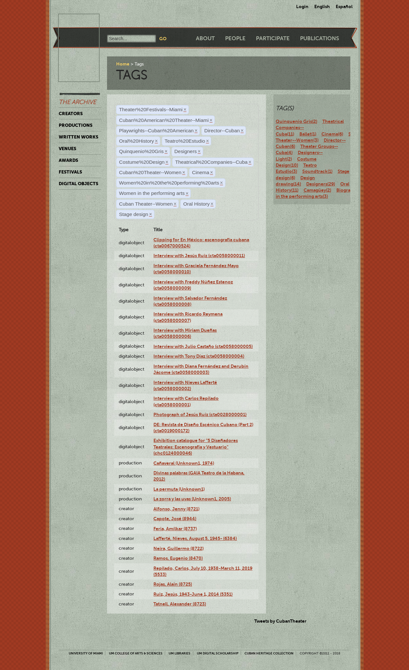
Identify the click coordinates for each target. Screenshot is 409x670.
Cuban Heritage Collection (269, 653)
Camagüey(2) (317, 190)
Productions (75, 125)
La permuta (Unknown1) (179, 489)
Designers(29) (320, 183)
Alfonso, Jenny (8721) (176, 508)
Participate (273, 38)
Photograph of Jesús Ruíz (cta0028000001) (200, 414)
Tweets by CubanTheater (280, 621)
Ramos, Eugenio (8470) (178, 558)
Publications (319, 38)
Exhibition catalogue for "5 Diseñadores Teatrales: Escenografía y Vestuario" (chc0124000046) (195, 447)
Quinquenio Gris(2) (296, 121)
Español (344, 6)
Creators (71, 113)
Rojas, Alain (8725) (172, 584)
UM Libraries (179, 653)
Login (302, 6)
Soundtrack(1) (317, 171)
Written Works (78, 136)
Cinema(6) (332, 134)
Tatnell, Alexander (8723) (179, 603)
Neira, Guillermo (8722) (178, 548)
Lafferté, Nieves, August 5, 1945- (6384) (195, 538)
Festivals (70, 171)
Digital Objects (78, 183)
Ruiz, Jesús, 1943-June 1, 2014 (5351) (193, 594)
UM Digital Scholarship (217, 653)
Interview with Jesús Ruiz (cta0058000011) (199, 255)
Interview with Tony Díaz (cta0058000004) (198, 356)
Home (122, 63)
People (235, 38)
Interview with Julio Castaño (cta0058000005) (203, 346)
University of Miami (86, 653)
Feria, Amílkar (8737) (175, 528)
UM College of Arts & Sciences (135, 653)
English (322, 6)
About (205, 38)
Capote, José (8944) (174, 518)
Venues (67, 148)
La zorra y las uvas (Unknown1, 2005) (192, 498)
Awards (68, 160)
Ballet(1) (307, 134)
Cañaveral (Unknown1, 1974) (183, 463)
